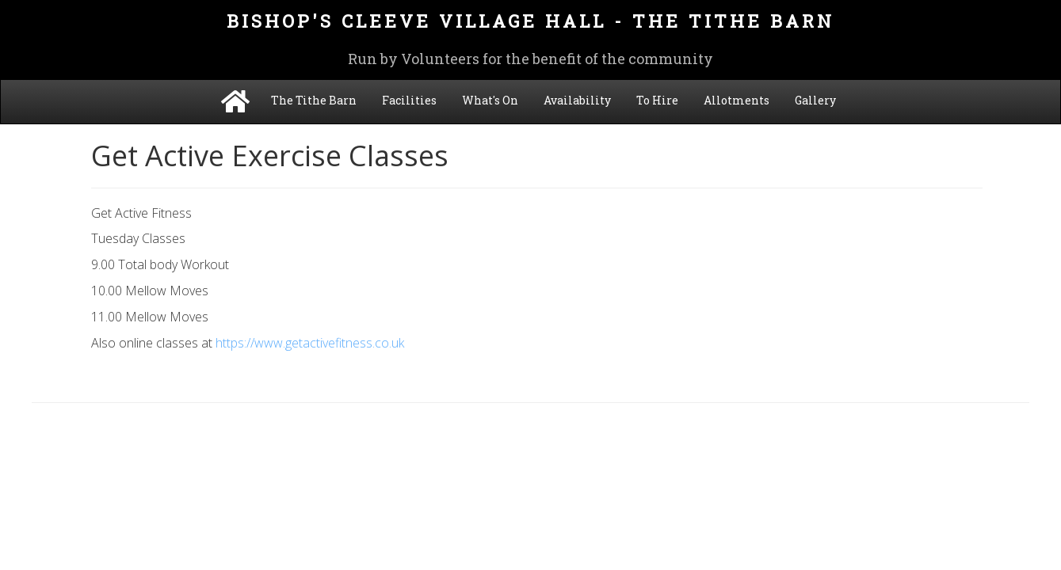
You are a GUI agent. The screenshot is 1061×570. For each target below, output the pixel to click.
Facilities (409, 100)
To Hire (657, 100)
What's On (490, 100)
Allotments (736, 100)
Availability (577, 100)
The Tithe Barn (314, 100)
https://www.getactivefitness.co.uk (310, 343)
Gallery (815, 100)
